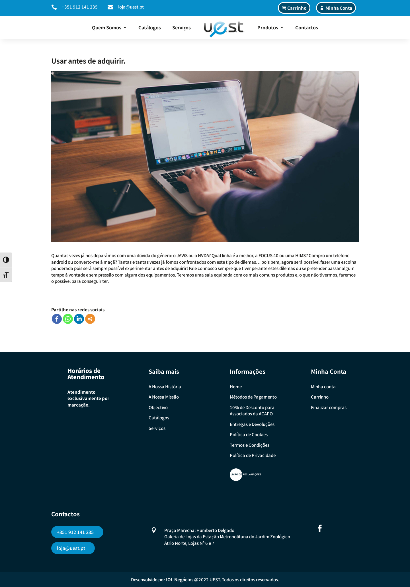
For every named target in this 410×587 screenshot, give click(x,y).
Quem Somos (106, 27)
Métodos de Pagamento (253, 397)
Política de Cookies (249, 434)
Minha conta (323, 386)
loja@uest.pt (131, 7)
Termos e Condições (249, 445)
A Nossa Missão (164, 397)
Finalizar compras (329, 407)
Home (236, 386)
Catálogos (149, 27)
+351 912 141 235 (80, 7)
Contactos (306, 27)
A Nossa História (165, 386)
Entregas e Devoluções (252, 424)
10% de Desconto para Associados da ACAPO (252, 410)
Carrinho (296, 8)
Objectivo (158, 407)
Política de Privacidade (253, 455)
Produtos (267, 27)
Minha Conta (338, 8)
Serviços (181, 27)
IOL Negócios (179, 579)
